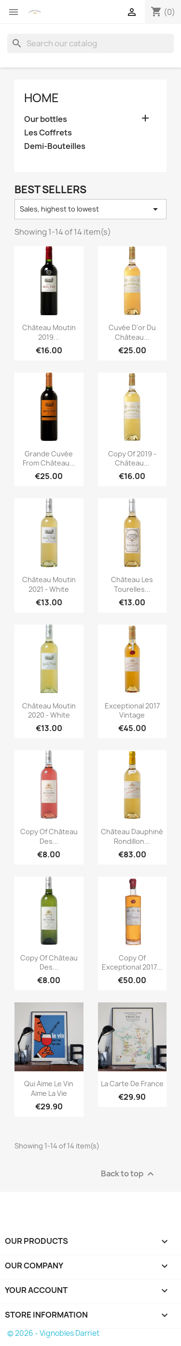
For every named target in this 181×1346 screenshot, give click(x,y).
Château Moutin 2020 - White (49, 710)
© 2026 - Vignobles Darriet (53, 1333)
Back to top (128, 1174)
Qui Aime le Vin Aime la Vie (48, 1088)
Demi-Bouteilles (54, 146)
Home (41, 98)
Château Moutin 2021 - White (49, 584)
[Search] (90, 43)
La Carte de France (132, 1083)
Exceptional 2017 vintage (132, 710)
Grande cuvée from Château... (49, 458)
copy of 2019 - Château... (132, 458)
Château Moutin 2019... (49, 332)
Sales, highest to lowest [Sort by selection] (90, 209)
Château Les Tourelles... (132, 584)
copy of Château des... (49, 836)
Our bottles (45, 119)
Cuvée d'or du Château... (132, 332)
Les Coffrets (48, 133)
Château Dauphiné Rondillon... (132, 836)
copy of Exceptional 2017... (132, 962)
